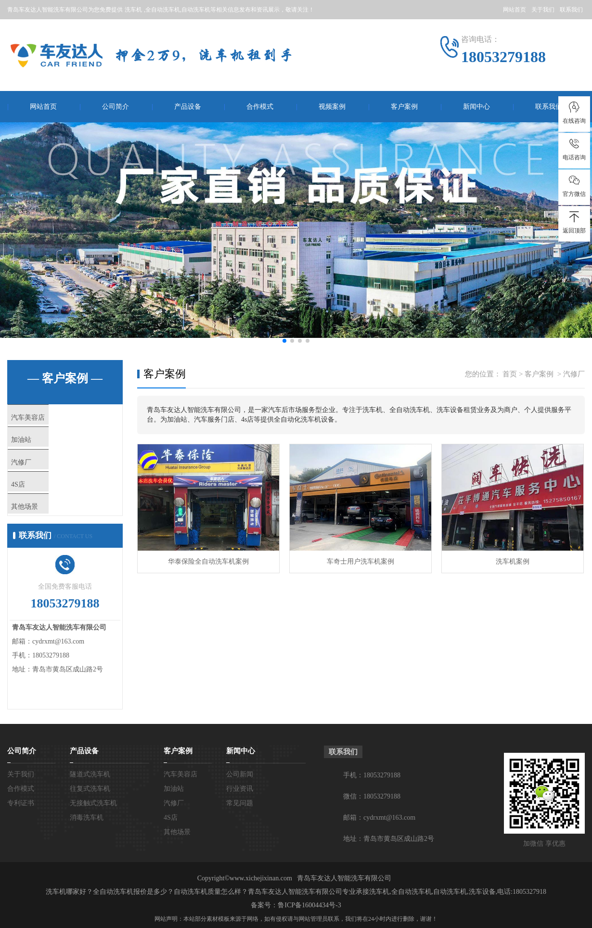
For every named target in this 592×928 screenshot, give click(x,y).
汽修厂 (40, 475)
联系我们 (571, 9)
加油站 (40, 447)
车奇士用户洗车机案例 (360, 561)
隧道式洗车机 (90, 805)
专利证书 (20, 834)
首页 (509, 374)
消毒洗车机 (86, 848)
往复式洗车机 (90, 819)
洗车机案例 (512, 561)
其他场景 (44, 532)
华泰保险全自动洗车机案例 (208, 561)
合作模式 (259, 106)
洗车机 (133, 9)
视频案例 (332, 106)
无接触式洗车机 (93, 834)
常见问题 (239, 834)
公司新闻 (239, 805)
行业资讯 (239, 819)
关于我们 (542, 9)
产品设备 (187, 106)
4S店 (37, 504)
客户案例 (404, 106)
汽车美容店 (48, 419)
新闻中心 (476, 106)
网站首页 (514, 9)
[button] (284, 341)
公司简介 (115, 106)
